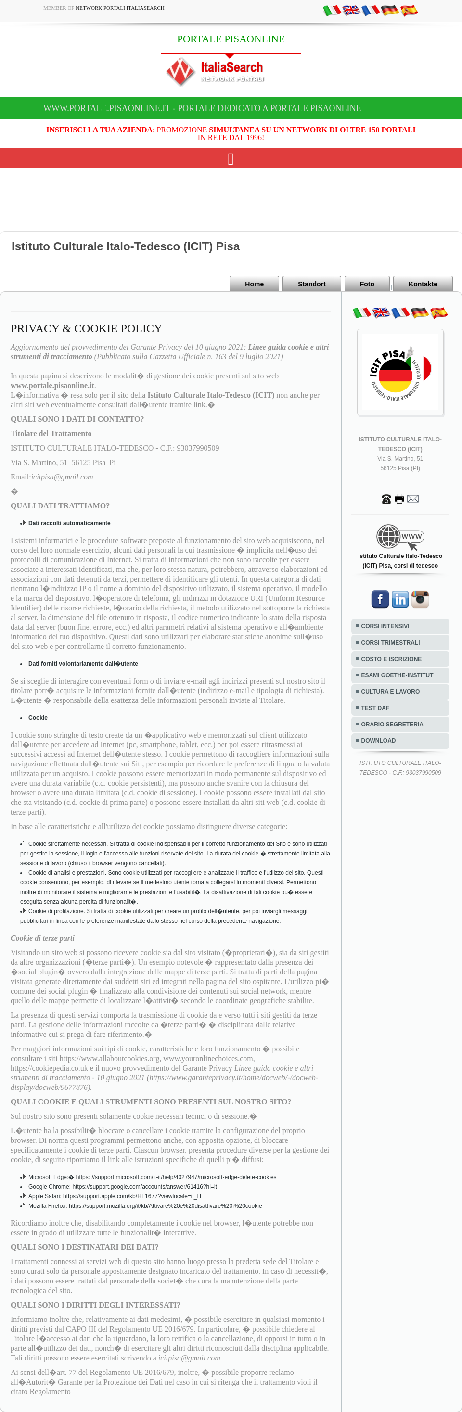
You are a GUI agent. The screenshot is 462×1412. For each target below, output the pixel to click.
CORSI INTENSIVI (385, 626)
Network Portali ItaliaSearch (120, 8)
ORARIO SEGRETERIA (392, 724)
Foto (367, 284)
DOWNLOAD (378, 741)
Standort (312, 284)
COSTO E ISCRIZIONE (391, 659)
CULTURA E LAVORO (390, 691)
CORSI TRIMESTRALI (390, 642)
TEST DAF (375, 708)
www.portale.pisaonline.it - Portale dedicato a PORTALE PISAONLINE (202, 108)
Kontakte (423, 284)
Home (254, 284)
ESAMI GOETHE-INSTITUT (397, 675)
